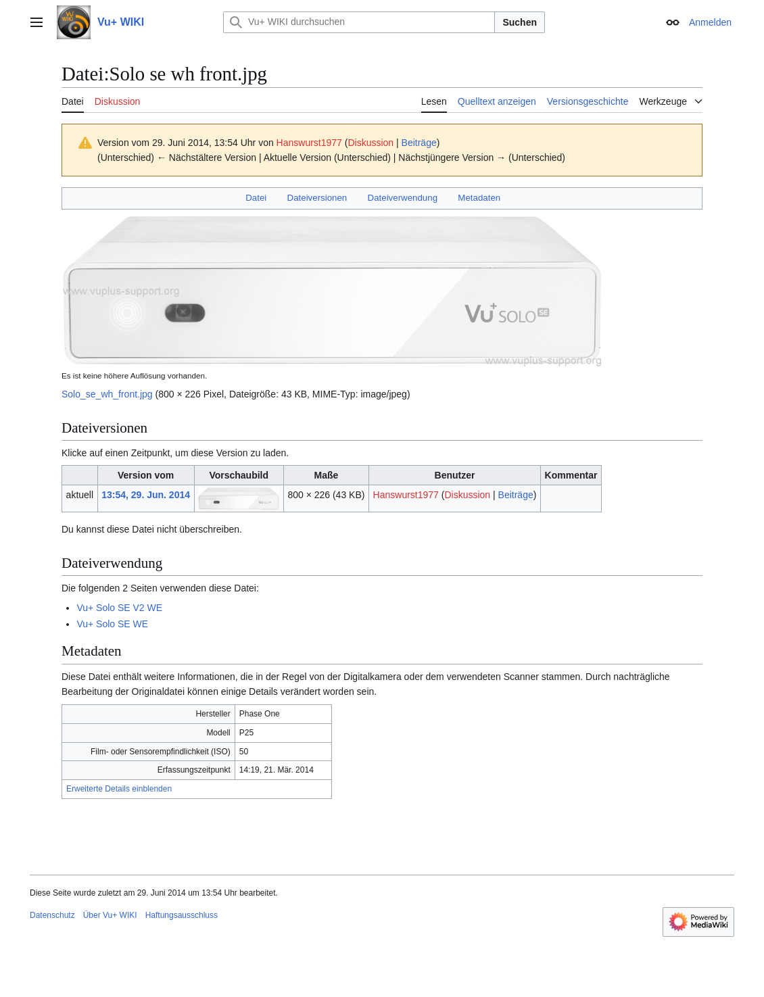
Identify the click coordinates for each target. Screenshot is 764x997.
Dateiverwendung (403, 198)
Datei (255, 198)
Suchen (519, 22)
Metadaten (479, 198)
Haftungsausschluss (181, 915)
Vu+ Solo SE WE (112, 623)
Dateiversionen (317, 198)
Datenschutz (52, 915)
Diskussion (370, 142)
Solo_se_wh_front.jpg (107, 394)
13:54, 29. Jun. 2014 (145, 494)
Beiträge (419, 142)
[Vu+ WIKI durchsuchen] (359, 22)
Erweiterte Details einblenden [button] (119, 789)
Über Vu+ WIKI (110, 915)
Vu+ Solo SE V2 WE (119, 607)
